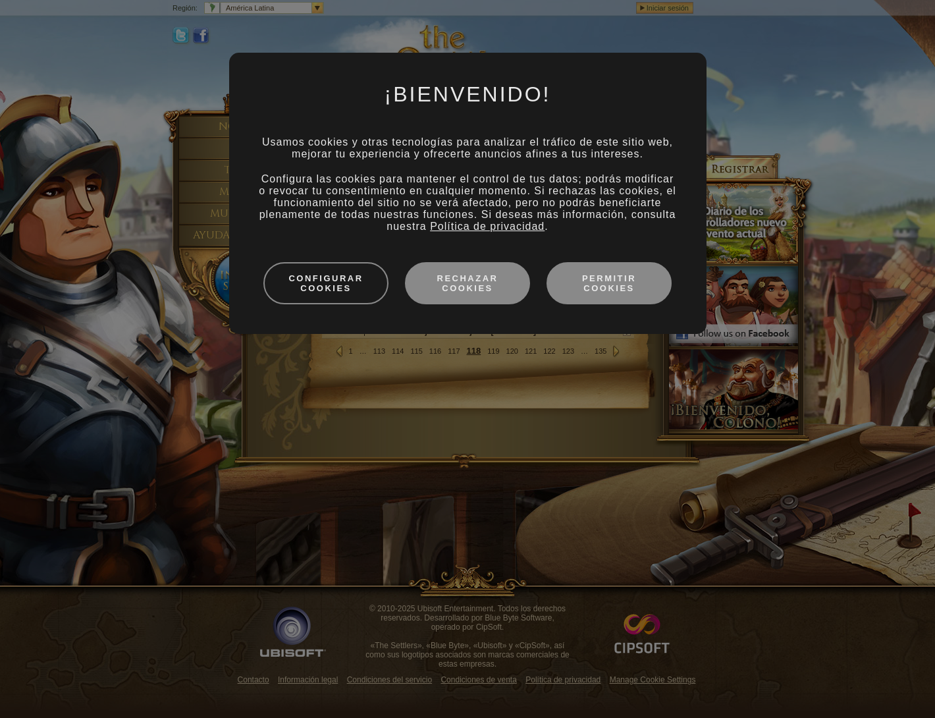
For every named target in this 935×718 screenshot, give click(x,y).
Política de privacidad (487, 226)
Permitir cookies (609, 283)
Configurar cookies (325, 283)
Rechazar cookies (467, 283)
